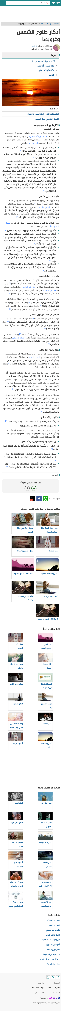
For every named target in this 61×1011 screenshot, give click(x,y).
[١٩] (50, 379)
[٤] (35, 203)
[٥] (17, 216)
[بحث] (48, 3)
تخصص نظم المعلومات (51, 954)
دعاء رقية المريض (53, 964)
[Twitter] (53, 977)
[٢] (33, 157)
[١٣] (41, 305)
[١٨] (9, 363)
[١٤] (8, 321)
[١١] (9, 293)
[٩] (50, 260)
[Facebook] (58, 977)
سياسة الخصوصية (38, 987)
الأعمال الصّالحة (49, 290)
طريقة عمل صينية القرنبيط (49, 959)
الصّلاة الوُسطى (18, 338)
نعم (33, 488)
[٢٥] (55, 460)
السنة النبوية (32, 143)
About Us (56, 992)
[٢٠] (13, 389)
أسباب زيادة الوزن (53, 944)
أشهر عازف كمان (53, 935)
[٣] (44, 190)
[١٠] (43, 270)
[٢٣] (30, 436)
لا (27, 488)
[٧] (3, 237)
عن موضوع (40, 983)
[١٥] (45, 328)
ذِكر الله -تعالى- (29, 287)
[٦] (5, 230)
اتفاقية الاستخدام (54, 987)
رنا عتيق (34, 46)
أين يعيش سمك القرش (50, 940)
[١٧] (49, 344)
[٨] (34, 243)
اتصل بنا (57, 983)
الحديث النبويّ (34, 357)
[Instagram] (48, 977)
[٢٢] (6, 421)
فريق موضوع (39, 992)
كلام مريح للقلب (53, 949)
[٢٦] (7, 466)
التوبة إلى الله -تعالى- (38, 136)
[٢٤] (52, 449)
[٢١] (42, 411)
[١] (21, 150)
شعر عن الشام (54, 925)
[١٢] (29, 302)
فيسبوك (39, 498)
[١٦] (20, 334)
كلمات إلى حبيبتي (53, 930)
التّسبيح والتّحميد (44, 207)
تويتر (32, 498)
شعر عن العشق (53, 920)
